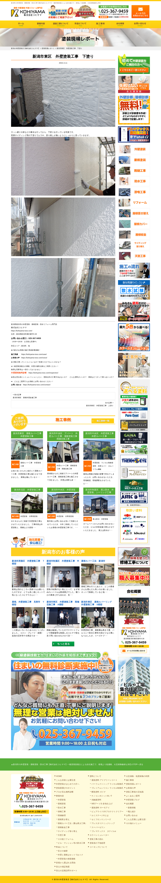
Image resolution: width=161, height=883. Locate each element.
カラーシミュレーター (99, 835)
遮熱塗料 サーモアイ (101, 808)
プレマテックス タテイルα (104, 831)
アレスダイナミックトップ (103, 823)
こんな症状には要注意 (65, 780)
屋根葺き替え (64, 819)
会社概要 (120, 24)
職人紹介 (132, 812)
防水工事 (62, 808)
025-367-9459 (35, 338)
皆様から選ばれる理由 (65, 863)
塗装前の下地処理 (97, 843)
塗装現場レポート (134, 784)
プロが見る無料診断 (65, 792)
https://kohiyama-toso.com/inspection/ (43, 373)
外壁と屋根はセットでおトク (70, 855)
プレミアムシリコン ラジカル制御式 (107, 788)
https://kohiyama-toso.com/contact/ (36, 385)
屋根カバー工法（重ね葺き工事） (72, 823)
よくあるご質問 (133, 796)
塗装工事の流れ (61, 24)
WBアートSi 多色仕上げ (102, 804)
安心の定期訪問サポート (66, 871)
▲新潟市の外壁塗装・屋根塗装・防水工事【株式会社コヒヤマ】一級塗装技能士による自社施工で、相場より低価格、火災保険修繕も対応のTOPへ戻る (77, 764)
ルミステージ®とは (100, 815)
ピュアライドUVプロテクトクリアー (107, 812)
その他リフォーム (65, 839)
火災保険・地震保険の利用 (137, 776)
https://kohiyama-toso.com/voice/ (34, 358)
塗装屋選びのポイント (65, 788)
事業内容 (41, 24)
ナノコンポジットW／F (102, 796)
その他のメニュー (134, 823)
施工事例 (100, 24)
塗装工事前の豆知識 (135, 792)
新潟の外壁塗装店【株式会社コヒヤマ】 (71, 879)
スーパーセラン (98, 827)
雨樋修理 (62, 815)
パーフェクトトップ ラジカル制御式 (107, 784)
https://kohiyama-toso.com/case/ (34, 354)
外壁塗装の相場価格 (66, 859)
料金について (81, 24)
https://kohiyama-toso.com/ (21, 331)
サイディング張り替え (67, 831)
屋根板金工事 (64, 827)
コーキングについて (98, 847)
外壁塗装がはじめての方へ (67, 784)
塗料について (95, 776)
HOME (21, 24)
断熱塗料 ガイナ (99, 792)
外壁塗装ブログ (133, 800)
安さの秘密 (63, 851)
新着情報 (132, 808)
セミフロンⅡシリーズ (101, 819)
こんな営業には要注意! (136, 819)
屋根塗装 (62, 804)
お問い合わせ (140, 24)
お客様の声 (131, 788)
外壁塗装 (62, 800)
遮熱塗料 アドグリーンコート (104, 780)
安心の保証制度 (63, 867)
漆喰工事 (62, 812)
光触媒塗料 (96, 800)
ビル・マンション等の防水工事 (71, 843)
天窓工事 (62, 835)
